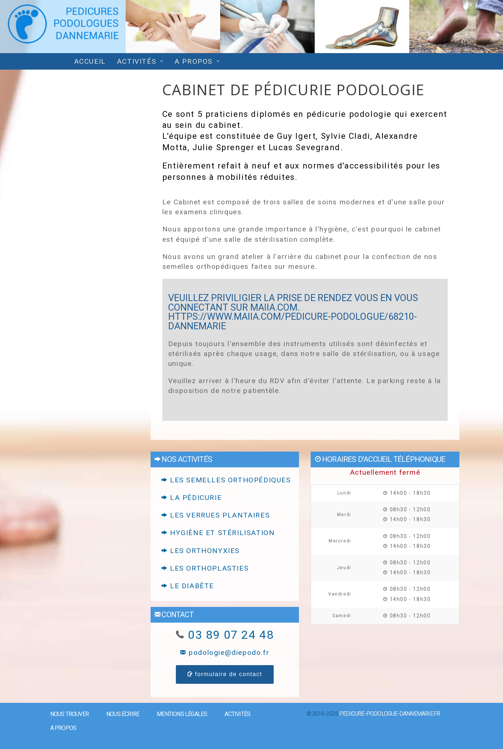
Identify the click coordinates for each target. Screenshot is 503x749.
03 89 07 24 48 (231, 635)
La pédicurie (192, 497)
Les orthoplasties (205, 568)
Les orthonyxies (201, 550)
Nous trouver (69, 714)
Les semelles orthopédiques (226, 480)
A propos (193, 61)
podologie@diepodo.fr (224, 652)
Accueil (90, 61)
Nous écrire (122, 714)
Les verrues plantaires (216, 515)
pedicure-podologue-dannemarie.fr (389, 713)
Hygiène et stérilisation (218, 533)
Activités (136, 61)
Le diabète (188, 586)
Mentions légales (182, 714)
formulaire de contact (225, 674)
